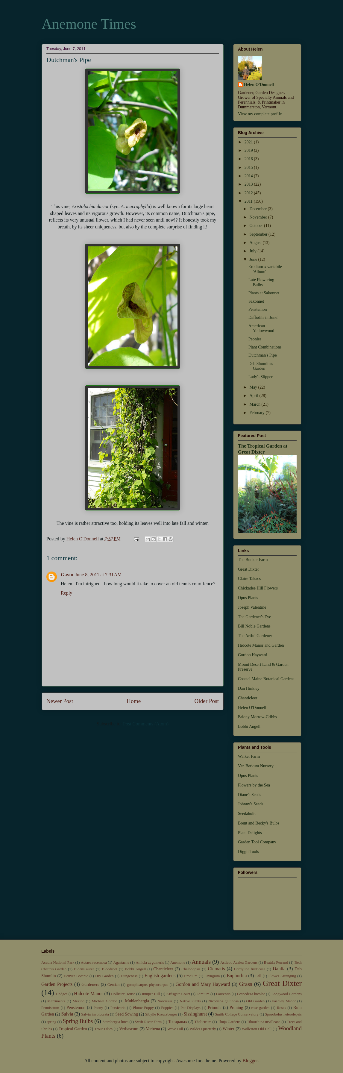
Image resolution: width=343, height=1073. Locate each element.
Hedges (61, 994)
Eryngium (212, 976)
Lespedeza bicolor (251, 994)
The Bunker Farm (253, 559)
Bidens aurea (84, 969)
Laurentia (223, 994)
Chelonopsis (190, 969)
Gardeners (90, 984)
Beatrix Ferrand (276, 962)
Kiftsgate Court (178, 994)
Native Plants (190, 1001)
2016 (249, 159)
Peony (98, 1008)
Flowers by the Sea (254, 785)
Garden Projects (56, 984)
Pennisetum (50, 1008)
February (257, 412)
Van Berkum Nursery (256, 766)
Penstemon (257, 309)
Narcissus (164, 1001)
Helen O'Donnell (259, 84)
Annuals (201, 962)
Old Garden (255, 1001)
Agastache (121, 962)
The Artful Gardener (255, 636)
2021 (249, 142)
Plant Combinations (265, 347)
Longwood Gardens (286, 994)
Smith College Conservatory (237, 1014)
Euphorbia (237, 975)
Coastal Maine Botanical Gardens (266, 679)
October (256, 225)
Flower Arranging (282, 976)
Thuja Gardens (229, 1022)
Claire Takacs (249, 578)
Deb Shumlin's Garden (260, 366)
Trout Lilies (103, 1029)
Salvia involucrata (95, 1014)
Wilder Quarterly (203, 1029)
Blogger (250, 1060)
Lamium (202, 994)
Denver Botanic (76, 976)
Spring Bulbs (78, 1021)
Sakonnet (256, 301)
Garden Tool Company (257, 842)
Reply (66, 592)
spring (51, 1022)
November (258, 217)
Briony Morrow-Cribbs (257, 717)
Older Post (206, 701)
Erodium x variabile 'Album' (265, 269)
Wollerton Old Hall (256, 1029)
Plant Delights (250, 832)
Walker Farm (249, 756)
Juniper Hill (151, 994)
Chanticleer (247, 698)
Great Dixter (248, 569)
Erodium (191, 976)
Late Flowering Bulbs (261, 282)
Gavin (67, 574)
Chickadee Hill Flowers (258, 588)
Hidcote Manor (88, 993)
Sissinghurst (195, 1013)
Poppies (167, 1008)
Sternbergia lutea (115, 1022)
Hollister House (123, 994)
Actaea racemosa (94, 962)
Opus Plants (248, 597)
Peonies (255, 339)
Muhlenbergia (137, 1000)
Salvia (67, 1013)
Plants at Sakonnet (263, 293)
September (258, 234)
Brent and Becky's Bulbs (258, 823)
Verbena (153, 1028)
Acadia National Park (57, 962)
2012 (249, 193)
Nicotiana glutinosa (223, 1001)
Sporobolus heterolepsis (283, 1014)
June (253, 259)
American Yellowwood (261, 328)
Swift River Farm (148, 1022)
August (255, 242)
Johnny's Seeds (250, 804)
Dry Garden (104, 976)
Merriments (56, 1001)
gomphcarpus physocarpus (147, 985)
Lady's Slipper (260, 377)
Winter (228, 1028)
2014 (249, 176)
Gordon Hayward (252, 655)
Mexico (78, 1001)
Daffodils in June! (263, 317)
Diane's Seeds (249, 794)
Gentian (113, 985)
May (253, 387)
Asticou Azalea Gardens (238, 962)
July (253, 251)
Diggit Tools (248, 851)
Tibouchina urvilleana (263, 1022)
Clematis (216, 968)
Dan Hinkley (248, 688)
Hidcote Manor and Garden (261, 645)
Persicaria (117, 1008)
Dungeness (129, 976)
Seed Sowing (126, 1014)
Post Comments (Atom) (146, 723)
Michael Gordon (105, 1001)
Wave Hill (175, 1029)
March (255, 404)
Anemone (177, 962)
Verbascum (128, 1028)
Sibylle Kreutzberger (161, 1014)
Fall (258, 976)
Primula (214, 1007)
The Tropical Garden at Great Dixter (262, 449)
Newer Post (59, 701)
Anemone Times (89, 24)
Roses (281, 1008)
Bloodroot (109, 969)
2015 (249, 167)
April (254, 395)
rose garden (260, 1008)
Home (134, 701)
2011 (249, 201)
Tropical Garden (73, 1028)
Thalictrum (202, 1022)
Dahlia (279, 968)
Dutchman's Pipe (262, 355)
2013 (249, 184)
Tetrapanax (177, 1021)
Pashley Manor (284, 1001)
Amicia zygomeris (150, 962)
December (258, 209)
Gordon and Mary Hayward (202, 984)
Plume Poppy (143, 1008)
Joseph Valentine (252, 607)
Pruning (236, 1007)
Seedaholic (247, 813)
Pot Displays (190, 1008)
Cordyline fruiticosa (249, 969)
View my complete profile (260, 114)
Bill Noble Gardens (254, 626)
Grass (245, 984)
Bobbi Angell (249, 726)
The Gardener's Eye (254, 617)
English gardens (160, 975)
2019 (249, 150)
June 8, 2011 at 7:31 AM (98, 574)
